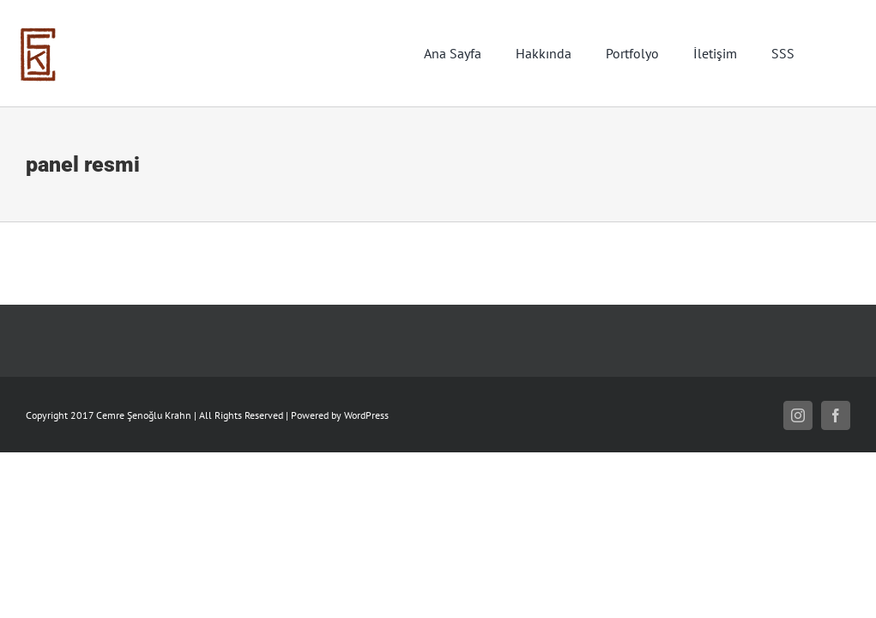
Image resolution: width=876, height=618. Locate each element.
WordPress (366, 415)
